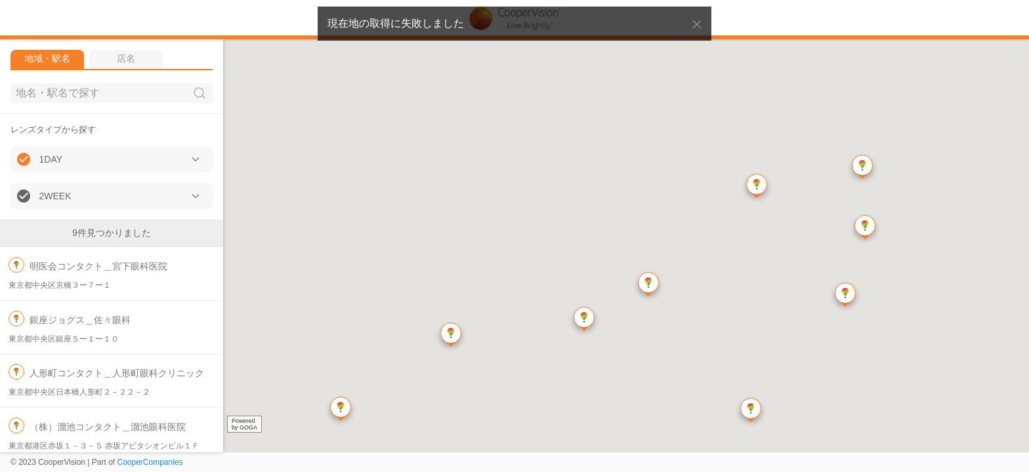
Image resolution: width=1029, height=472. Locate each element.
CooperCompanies (150, 462)
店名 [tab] (126, 58)
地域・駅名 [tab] (47, 58)
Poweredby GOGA (244, 424)
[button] (111, 159)
